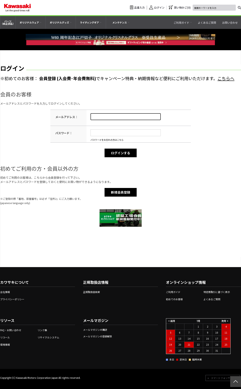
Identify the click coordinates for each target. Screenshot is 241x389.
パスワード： (63, 133)
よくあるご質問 (211, 299)
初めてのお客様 (174, 299)
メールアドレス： (66, 117)
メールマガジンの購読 (95, 329)
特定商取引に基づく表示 (216, 292)
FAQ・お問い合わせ (10, 330)
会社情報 (5, 292)
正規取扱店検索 (91, 292)
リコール (5, 337)
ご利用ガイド (173, 292)
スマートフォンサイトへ (224, 378)
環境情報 (5, 344)
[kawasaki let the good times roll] (17, 8)
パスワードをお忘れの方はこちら (107, 139)
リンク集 (42, 330)
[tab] (31, 22)
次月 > (224, 321)
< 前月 (171, 321)
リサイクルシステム (48, 337)
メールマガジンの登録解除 (97, 336)
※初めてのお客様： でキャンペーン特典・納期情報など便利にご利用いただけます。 (117, 78)
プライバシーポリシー (12, 299)
